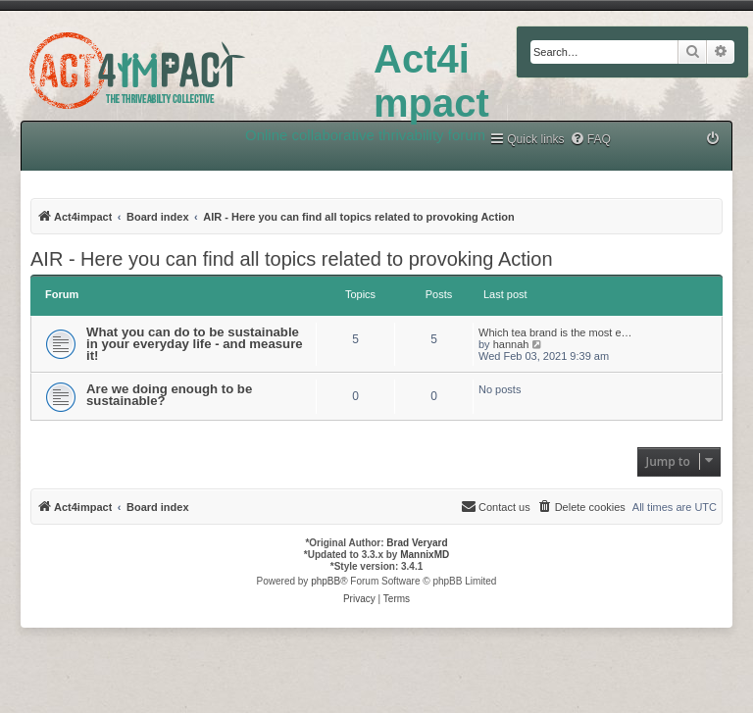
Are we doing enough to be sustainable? (169, 395)
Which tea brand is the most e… (555, 332)
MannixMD (424, 554)
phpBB (325, 581)
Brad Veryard (416, 542)
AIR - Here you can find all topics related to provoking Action (291, 259)
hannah (511, 344)
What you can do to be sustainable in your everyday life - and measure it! (194, 344)
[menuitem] (590, 140)
